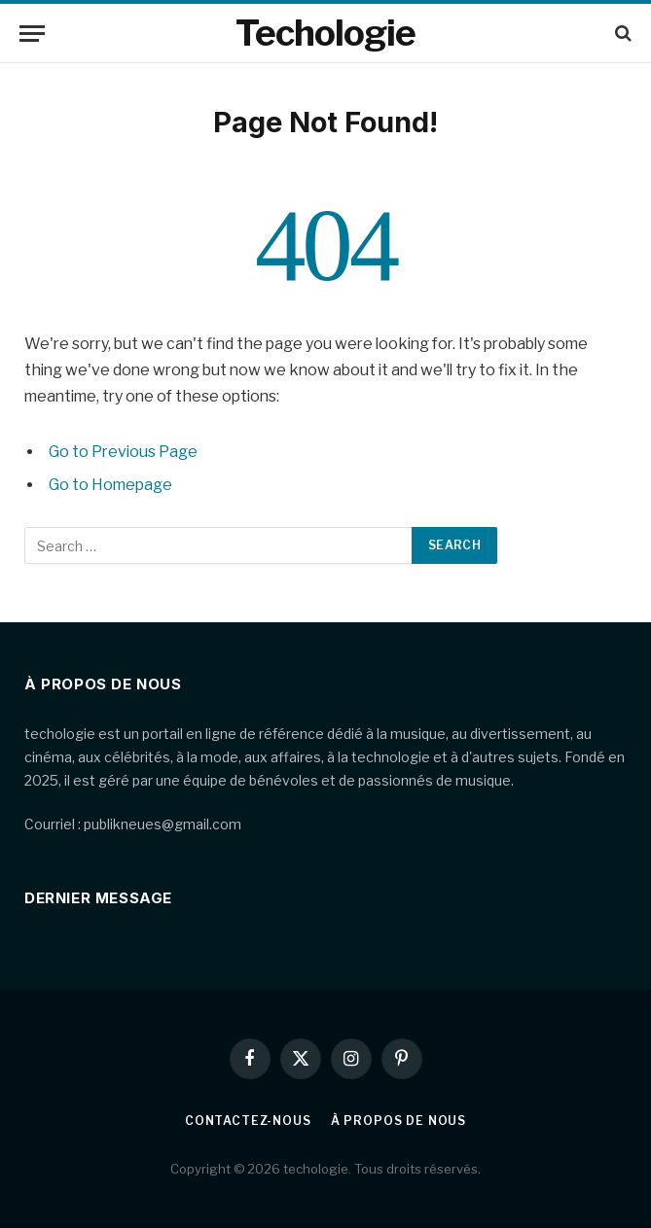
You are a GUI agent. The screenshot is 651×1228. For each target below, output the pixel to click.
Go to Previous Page (123, 451)
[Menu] (32, 33)
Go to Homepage (110, 484)
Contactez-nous (248, 1120)
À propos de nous (398, 1120)
